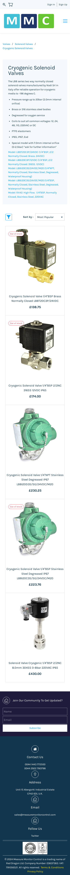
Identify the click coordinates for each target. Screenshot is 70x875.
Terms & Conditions (52, 859)
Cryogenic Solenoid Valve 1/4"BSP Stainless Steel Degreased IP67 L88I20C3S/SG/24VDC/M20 (35, 566)
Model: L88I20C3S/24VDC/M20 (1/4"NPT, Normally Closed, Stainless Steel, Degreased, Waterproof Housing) (33, 164)
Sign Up (63, 4)
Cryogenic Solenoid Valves (18, 40)
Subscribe (35, 720)
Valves (6, 36)
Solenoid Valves (24, 36)
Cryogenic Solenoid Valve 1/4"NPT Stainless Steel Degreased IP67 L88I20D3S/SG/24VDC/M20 (35, 471)
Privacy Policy (35, 863)
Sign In (51, 4)
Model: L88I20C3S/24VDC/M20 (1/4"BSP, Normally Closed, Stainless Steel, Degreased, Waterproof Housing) (33, 177)
